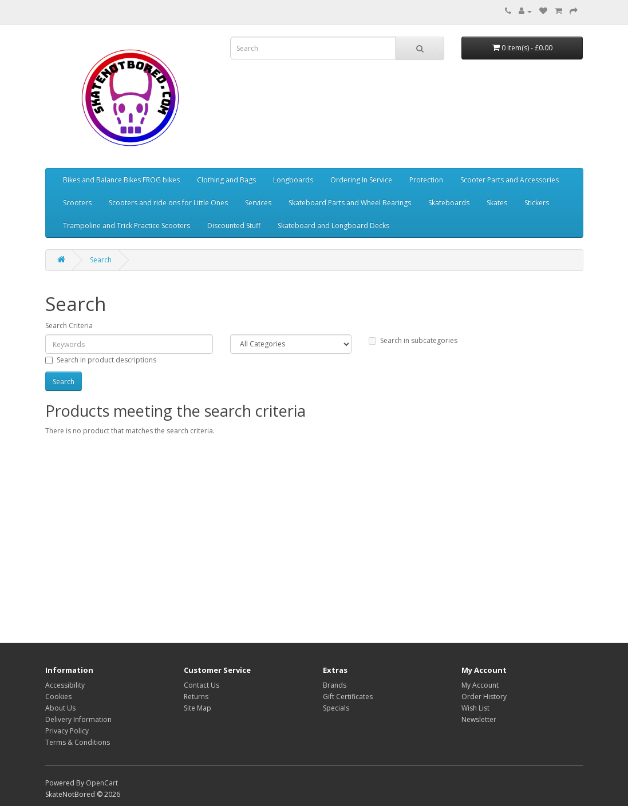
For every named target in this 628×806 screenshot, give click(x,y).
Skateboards (448, 203)
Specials (336, 708)
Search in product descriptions (100, 360)
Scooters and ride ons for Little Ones (168, 203)
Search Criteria (69, 325)
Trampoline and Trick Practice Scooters (126, 225)
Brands (334, 685)
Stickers (536, 203)
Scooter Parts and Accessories (509, 180)
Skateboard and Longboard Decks (333, 225)
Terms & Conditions (77, 742)
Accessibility (65, 685)
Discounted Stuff (233, 225)
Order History (484, 696)
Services (258, 203)
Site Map (197, 708)
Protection (426, 180)
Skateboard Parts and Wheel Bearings (350, 203)
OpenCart (102, 783)
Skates (497, 203)
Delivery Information (78, 719)
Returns (196, 696)
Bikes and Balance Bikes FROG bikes (121, 180)
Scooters (77, 203)
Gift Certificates (348, 696)
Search (101, 260)
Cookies (58, 696)
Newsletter (478, 719)
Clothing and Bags (226, 180)
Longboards (293, 180)
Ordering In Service (361, 180)
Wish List (475, 708)
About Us (60, 708)
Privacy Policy (67, 731)
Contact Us (201, 685)
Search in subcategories (413, 340)
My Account (480, 685)
